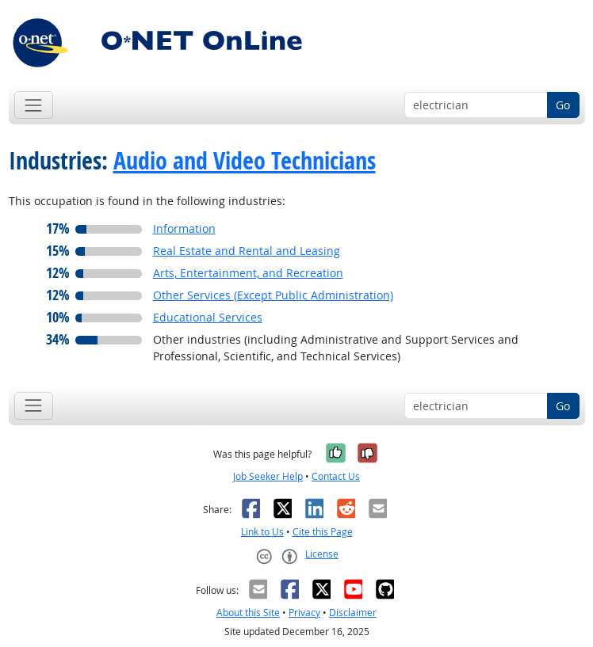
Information (184, 228)
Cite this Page (323, 532)
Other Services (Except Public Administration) (273, 295)
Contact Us (336, 476)
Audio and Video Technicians (244, 160)
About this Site (248, 612)
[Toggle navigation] (33, 105)
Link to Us (262, 532)
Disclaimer (353, 612)
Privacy (304, 612)
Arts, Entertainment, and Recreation (248, 272)
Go (563, 104)
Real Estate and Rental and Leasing (246, 250)
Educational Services (207, 317)
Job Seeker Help (268, 476)
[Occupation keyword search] (476, 105)
